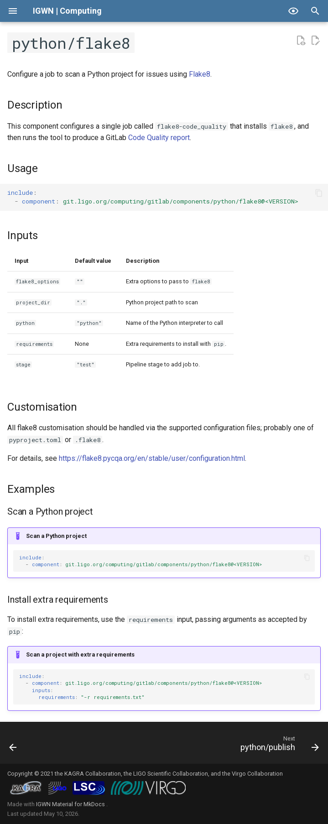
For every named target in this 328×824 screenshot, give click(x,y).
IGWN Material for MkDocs (71, 804)
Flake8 (199, 74)
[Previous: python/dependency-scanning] (14, 745)
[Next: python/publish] (277, 745)
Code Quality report (159, 137)
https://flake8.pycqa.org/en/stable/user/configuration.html (152, 458)
